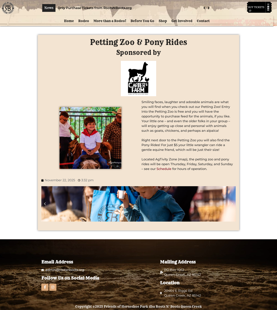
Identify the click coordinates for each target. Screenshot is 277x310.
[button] (208, 8)
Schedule (164, 169)
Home (69, 21)
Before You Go (142, 21)
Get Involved (181, 21)
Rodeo (83, 21)
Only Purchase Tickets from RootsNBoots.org (95, 8)
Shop (163, 21)
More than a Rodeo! (109, 21)
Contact (203, 21)
